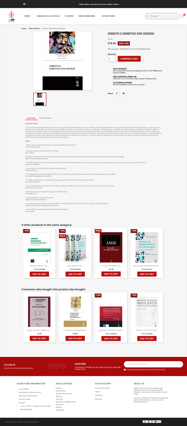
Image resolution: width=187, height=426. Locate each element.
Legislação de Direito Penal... (111, 330)
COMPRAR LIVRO (129, 58)
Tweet (123, 93)
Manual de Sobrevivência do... (147, 265)
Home (28, 16)
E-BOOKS (69, 16)
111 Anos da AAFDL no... (111, 265)
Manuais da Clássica (48, 16)
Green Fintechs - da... (39, 265)
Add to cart (39, 274)
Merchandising (88, 16)
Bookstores (108, 16)
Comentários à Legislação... (75, 330)
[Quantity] (111, 59)
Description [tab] (31, 118)
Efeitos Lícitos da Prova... (147, 330)
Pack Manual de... (75, 265)
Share (116, 93)
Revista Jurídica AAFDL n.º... (39, 330)
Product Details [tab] (45, 118)
